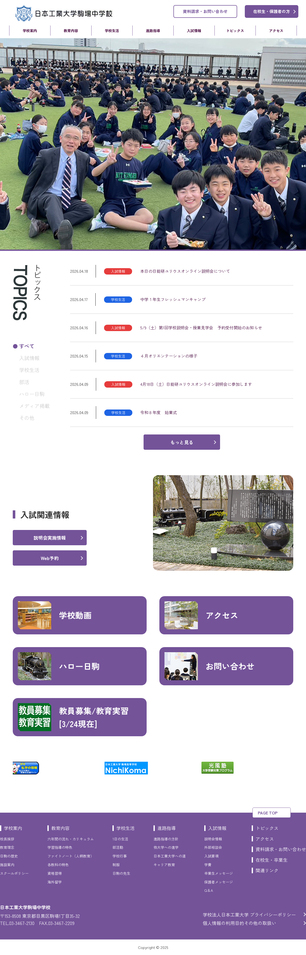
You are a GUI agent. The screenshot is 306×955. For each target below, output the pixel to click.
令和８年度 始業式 (158, 412)
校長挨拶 (7, 838)
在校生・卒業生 (272, 859)
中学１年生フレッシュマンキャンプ (173, 299)
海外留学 (54, 881)
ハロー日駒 (32, 394)
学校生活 (112, 30)
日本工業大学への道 (170, 855)
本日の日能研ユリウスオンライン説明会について (185, 271)
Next (297, 768)
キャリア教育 (164, 864)
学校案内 (30, 30)
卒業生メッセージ (218, 873)
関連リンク (267, 870)
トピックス (235, 30)
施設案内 (7, 864)
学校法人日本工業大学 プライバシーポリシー (249, 914)
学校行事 (119, 855)
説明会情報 (213, 838)
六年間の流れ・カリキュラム (70, 838)
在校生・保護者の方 (271, 11)
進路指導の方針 (166, 838)
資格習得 (54, 873)
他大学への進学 (166, 847)
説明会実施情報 (50, 537)
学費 (207, 864)
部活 (24, 382)
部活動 (117, 847)
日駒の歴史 (9, 855)
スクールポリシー (14, 873)
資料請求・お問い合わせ (205, 11)
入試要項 (211, 855)
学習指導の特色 (59, 847)
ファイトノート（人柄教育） (70, 855)
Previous (8, 768)
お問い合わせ (209, 666)
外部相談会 (213, 847)
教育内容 (71, 30)
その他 (26, 417)
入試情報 (194, 30)
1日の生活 (120, 838)
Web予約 (50, 558)
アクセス (276, 30)
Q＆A (208, 890)
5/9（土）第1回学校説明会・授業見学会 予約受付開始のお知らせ (201, 327)
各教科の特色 (58, 864)
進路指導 (153, 30)
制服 (116, 864)
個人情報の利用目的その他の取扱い (239, 923)
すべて (26, 346)
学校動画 (55, 615)
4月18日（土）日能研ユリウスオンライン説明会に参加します (196, 384)
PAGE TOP (267, 813)
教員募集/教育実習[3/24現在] (73, 717)
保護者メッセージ (218, 881)
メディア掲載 (34, 406)
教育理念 (7, 847)
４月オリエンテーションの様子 (168, 356)
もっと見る (181, 442)
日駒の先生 (121, 873)
